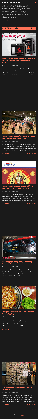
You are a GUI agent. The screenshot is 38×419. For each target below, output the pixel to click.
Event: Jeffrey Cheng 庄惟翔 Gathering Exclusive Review (17, 262)
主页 (3, 21)
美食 (15, 21)
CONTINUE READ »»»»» (31, 78)
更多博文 (34, 409)
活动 (26, 21)
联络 (31, 21)
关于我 (8, 21)
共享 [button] (3, 78)
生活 (20, 21)
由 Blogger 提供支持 (19, 415)
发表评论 (7, 78)
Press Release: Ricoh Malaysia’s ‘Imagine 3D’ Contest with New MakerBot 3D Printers (18, 60)
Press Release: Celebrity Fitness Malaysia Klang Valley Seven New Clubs (18, 137)
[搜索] (32, 2)
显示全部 (33, 28)
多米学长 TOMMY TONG (11, 2)
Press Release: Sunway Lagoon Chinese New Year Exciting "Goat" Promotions (17, 187)
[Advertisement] (19, 95)
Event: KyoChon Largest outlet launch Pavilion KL (17, 388)
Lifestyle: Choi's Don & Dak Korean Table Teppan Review (18, 313)
